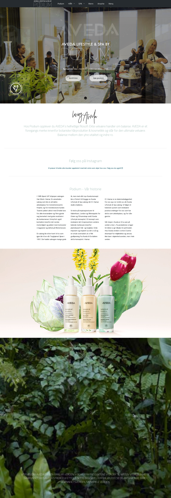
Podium (61, 3)
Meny (111, 3)
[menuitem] (60, 3)
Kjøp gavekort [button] (98, 78)
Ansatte (101, 3)
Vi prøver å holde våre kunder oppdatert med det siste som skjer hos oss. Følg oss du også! (85, 168)
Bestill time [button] (73, 78)
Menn (90, 3)
